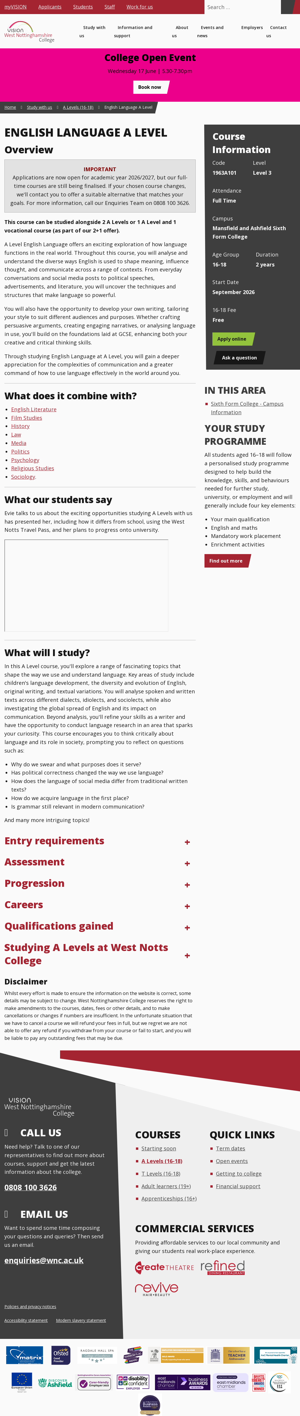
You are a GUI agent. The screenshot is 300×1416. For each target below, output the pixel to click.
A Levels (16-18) (162, 1160)
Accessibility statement (26, 1320)
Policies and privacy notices (30, 1306)
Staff (110, 7)
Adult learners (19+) (166, 1186)
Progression (34, 883)
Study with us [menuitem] (92, 32)
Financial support (238, 1186)
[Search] (286, 7)
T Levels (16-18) (161, 1173)
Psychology (25, 459)
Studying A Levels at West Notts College (86, 953)
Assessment (34, 861)
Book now (149, 87)
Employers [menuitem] (252, 27)
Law (16, 434)
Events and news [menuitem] (210, 32)
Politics (20, 451)
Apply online (231, 339)
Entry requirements (54, 840)
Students (83, 7)
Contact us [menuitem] (276, 32)
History (20, 425)
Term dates (230, 1148)
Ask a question (239, 357)
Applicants (50, 7)
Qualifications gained (58, 926)
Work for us (140, 7)
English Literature (34, 409)
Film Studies (26, 417)
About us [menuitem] (180, 32)
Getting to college (239, 1173)
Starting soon (159, 1148)
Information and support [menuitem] (133, 32)
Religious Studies (32, 468)
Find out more (226, 561)
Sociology (23, 476)
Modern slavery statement (81, 1320)
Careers (23, 904)
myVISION (15, 7)
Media (18, 442)
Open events (232, 1160)
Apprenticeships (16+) (169, 1198)
